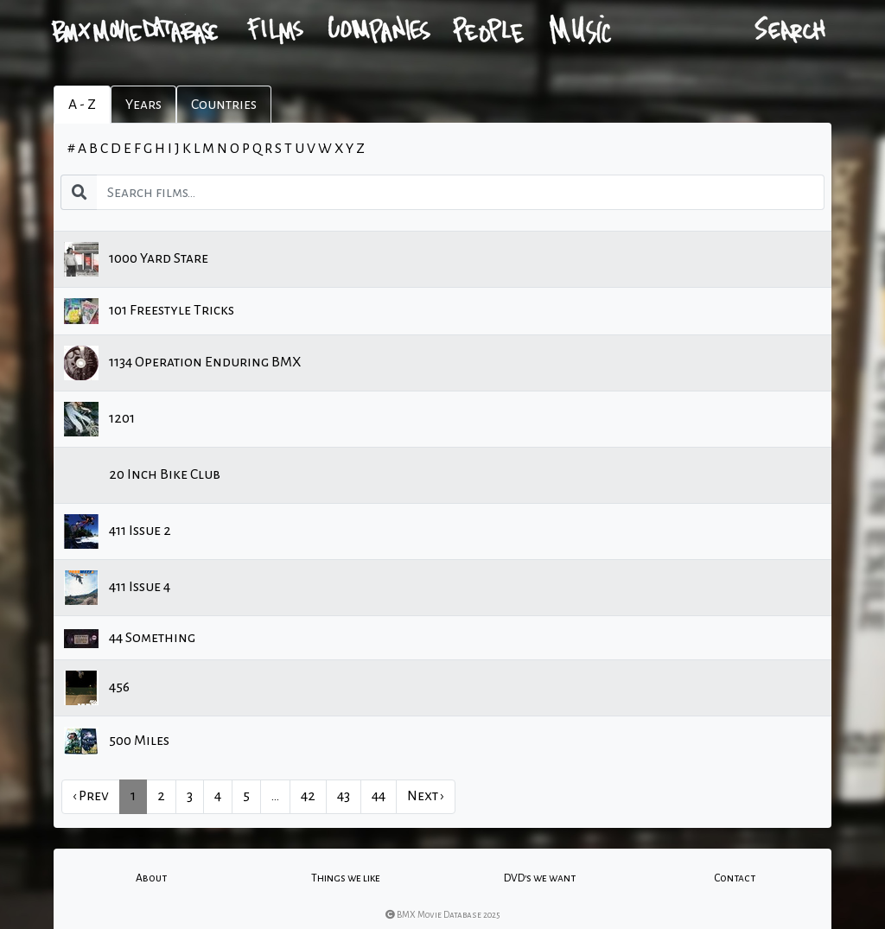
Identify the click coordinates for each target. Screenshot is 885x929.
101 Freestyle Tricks (149, 311)
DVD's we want (540, 878)
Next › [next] (425, 796)
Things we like (345, 878)
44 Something (129, 638)
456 (97, 688)
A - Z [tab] (82, 104)
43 (343, 796)
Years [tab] (143, 104)
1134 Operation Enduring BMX (182, 363)
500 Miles (116, 741)
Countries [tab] (224, 104)
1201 (99, 419)
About (151, 878)
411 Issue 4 (117, 587)
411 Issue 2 (117, 531)
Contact (734, 878)
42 (308, 796)
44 (378, 796)
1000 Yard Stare (136, 259)
